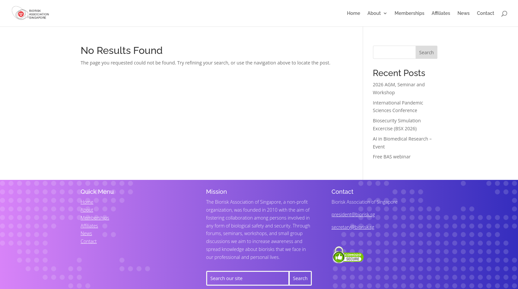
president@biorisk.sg (353, 214)
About (374, 13)
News (464, 13)
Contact (485, 13)
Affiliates (441, 13)
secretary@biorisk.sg (353, 227)
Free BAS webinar (392, 156)
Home (353, 13)
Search (426, 52)
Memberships (410, 13)
